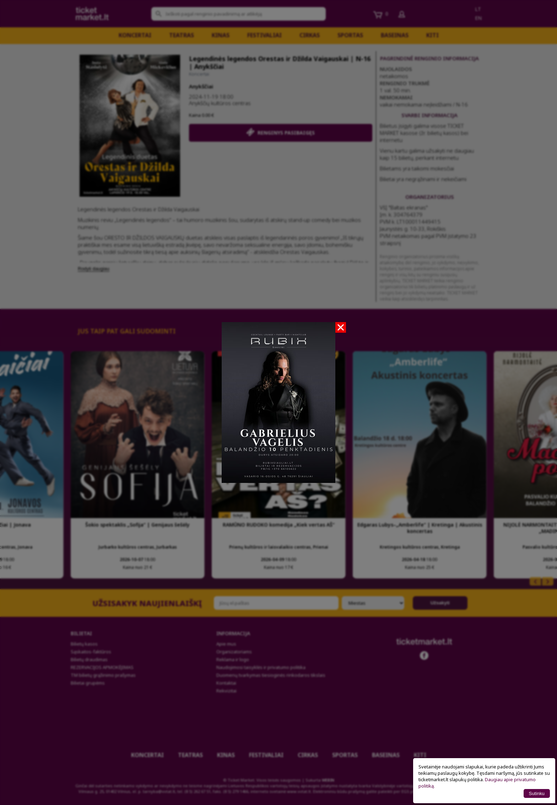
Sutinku (537, 793)
